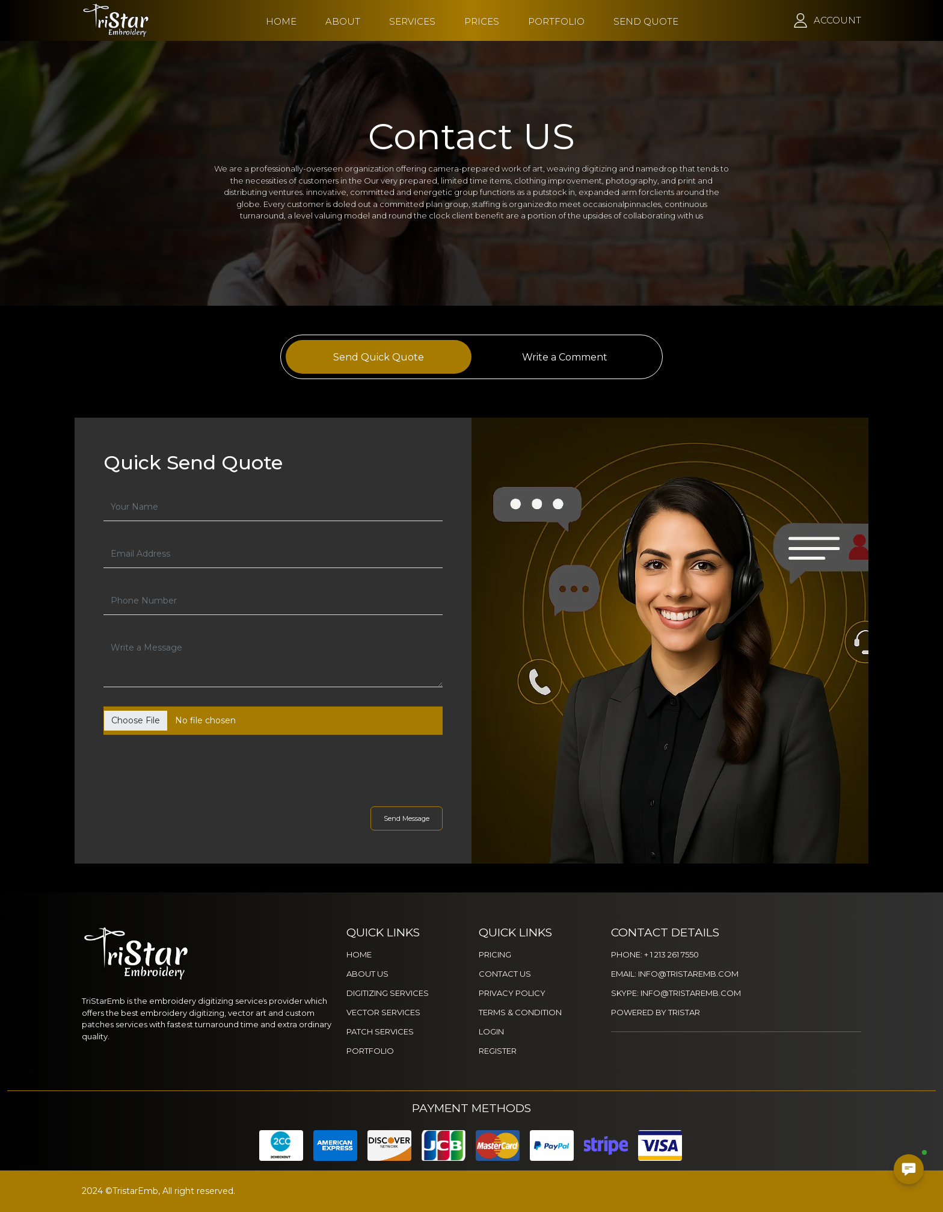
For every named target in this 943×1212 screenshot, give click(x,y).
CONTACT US (505, 974)
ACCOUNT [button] (837, 20)
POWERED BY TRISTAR (655, 1012)
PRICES (481, 21)
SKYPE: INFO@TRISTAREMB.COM (676, 993)
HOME (281, 21)
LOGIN (491, 1031)
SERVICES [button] (412, 21)
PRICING (495, 954)
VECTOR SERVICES (383, 1012)
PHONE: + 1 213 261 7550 (655, 954)
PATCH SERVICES (380, 1031)
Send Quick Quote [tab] (378, 357)
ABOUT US (367, 974)
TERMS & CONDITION (520, 1012)
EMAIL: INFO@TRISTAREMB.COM (675, 974)
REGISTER (498, 1051)
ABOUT (342, 21)
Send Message (406, 818)
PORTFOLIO (556, 21)
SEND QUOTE (645, 21)
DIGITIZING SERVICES (387, 993)
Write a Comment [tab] (564, 357)
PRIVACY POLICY (512, 993)
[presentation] (209, 767)
